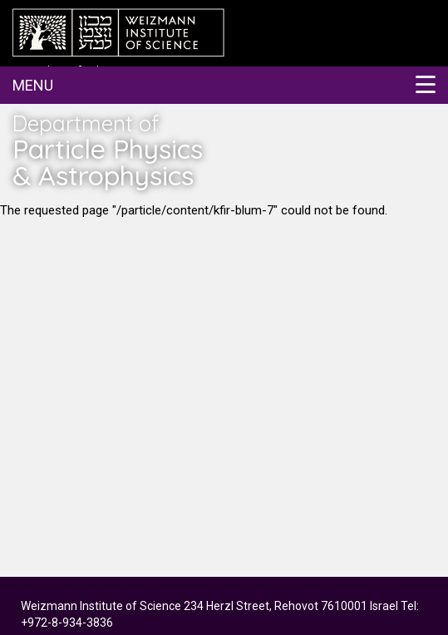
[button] (224, 85)
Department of (116, 149)
